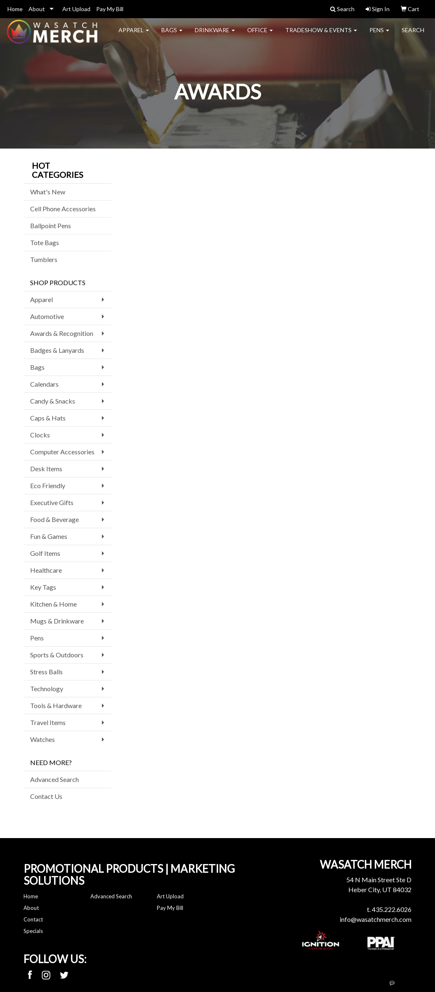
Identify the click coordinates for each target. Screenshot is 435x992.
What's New (47, 192)
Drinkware (215, 35)
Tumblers (43, 259)
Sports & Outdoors (56, 655)
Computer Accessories (62, 452)
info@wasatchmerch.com (375, 919)
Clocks (40, 435)
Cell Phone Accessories (63, 209)
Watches (42, 739)
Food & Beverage (54, 519)
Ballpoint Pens (50, 225)
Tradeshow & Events (321, 35)
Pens (379, 35)
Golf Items (45, 553)
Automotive (47, 316)
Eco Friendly (47, 485)
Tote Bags (44, 242)
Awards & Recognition (61, 333)
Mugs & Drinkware (57, 621)
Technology (46, 688)
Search (413, 35)
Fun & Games (48, 536)
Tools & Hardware (56, 705)
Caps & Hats (48, 418)
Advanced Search (54, 779)
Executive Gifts (51, 502)
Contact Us (46, 796)
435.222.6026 (391, 909)
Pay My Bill (109, 8)
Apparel (133, 35)
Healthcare (46, 570)
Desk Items (46, 468)
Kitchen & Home (53, 604)
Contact (33, 919)
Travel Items (48, 722)
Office (260, 35)
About (36, 8)
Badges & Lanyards (57, 350)
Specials (33, 931)
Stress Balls (46, 672)
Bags (171, 35)
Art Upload (76, 8)
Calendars (44, 384)
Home (15, 8)
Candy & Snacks (52, 401)
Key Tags (43, 587)
